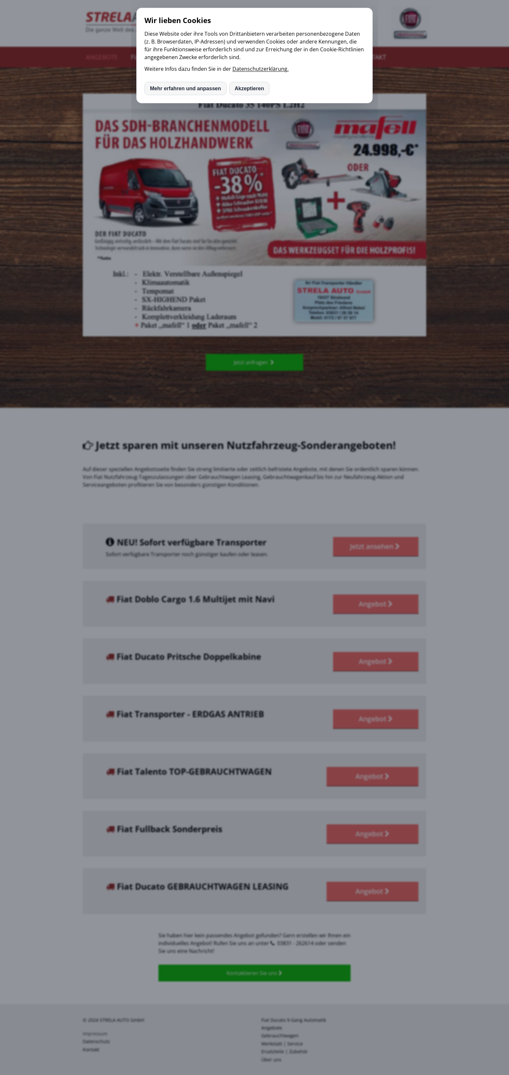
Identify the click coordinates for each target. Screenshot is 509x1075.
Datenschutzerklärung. (260, 68)
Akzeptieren (249, 88)
